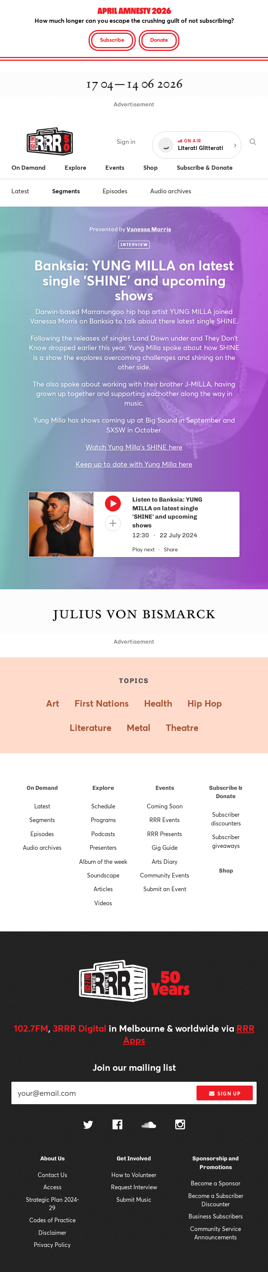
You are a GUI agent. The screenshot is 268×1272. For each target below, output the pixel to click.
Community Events (164, 875)
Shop (226, 870)
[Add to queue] (113, 523)
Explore (103, 787)
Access (52, 1187)
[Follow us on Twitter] (88, 1125)
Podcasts (103, 834)
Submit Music (133, 1199)
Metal (139, 727)
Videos (103, 903)
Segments (66, 191)
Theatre (182, 727)
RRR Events (164, 820)
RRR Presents (164, 834)
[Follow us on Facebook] (117, 1125)
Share (171, 549)
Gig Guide (165, 847)
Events (164, 787)
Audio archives (170, 191)
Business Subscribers (216, 1216)
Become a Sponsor (215, 1183)
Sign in (126, 141)
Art (52, 703)
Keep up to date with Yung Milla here (134, 464)
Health (158, 703)
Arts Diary (165, 861)
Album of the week (103, 861)
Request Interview (134, 1187)
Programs (103, 820)
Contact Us (52, 1175)
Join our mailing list (134, 1067)
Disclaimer (52, 1232)
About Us (52, 1158)
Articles (103, 889)
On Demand (42, 787)
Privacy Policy (52, 1244)
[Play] (113, 505)
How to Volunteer (133, 1175)
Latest (20, 191)
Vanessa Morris (149, 229)
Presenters (103, 847)
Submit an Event (164, 889)
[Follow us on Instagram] (180, 1125)
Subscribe (112, 39)
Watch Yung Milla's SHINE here (134, 446)
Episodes (115, 191)
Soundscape (103, 875)
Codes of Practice (52, 1220)
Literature (90, 727)
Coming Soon (165, 806)
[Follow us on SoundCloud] (148, 1125)
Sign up (225, 1093)
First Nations (102, 703)
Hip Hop (204, 703)
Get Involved (134, 1158)
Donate (159, 39)
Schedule (103, 806)
